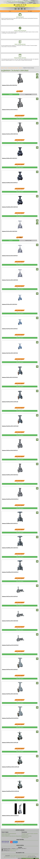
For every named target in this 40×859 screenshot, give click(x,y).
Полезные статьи (25, 837)
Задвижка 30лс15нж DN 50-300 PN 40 (9, 255)
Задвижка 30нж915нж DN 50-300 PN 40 (10, 645)
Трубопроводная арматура (13, 67)
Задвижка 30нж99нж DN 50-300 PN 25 (10, 206)
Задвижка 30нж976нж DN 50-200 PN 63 (10, 718)
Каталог (6, 67)
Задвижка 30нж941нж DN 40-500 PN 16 (10, 499)
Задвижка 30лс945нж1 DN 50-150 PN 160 (10, 766)
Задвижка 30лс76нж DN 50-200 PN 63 (9, 328)
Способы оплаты (25, 834)
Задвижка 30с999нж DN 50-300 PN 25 (10, 523)
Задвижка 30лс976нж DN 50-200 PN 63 (10, 693)
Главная (2, 67)
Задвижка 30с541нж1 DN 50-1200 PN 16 (10, 815)
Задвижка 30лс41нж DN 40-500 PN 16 (9, 109)
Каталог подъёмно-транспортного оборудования (12, 835)
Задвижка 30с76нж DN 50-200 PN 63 (9, 304)
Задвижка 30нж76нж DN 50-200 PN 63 (10, 353)
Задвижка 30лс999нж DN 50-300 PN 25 (10, 547)
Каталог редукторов (6, 834)
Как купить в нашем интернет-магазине (30, 833)
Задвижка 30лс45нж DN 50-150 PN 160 (10, 401)
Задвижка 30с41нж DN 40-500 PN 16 (9, 85)
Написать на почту (13, 850)
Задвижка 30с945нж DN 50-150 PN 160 (10, 742)
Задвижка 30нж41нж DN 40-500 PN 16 (10, 133)
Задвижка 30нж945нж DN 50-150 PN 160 (10, 791)
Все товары (30, 11)
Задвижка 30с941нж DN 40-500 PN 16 (10, 450)
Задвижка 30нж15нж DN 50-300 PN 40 (10, 280)
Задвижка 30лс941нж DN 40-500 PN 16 (10, 474)
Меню (10, 11)
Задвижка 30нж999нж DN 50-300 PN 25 (10, 572)
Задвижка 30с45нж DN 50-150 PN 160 (10, 377)
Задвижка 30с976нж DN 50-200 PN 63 (10, 669)
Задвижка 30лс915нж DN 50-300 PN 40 (10, 620)
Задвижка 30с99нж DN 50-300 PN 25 (9, 158)
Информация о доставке (27, 835)
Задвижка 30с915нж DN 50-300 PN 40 (10, 596)
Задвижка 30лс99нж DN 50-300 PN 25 (9, 182)
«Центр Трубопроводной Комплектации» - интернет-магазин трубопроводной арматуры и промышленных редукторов (19, 856)
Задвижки (20, 67)
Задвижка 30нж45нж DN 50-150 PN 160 (10, 426)
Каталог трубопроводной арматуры (9, 833)
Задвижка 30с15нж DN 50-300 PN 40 (9, 231)
